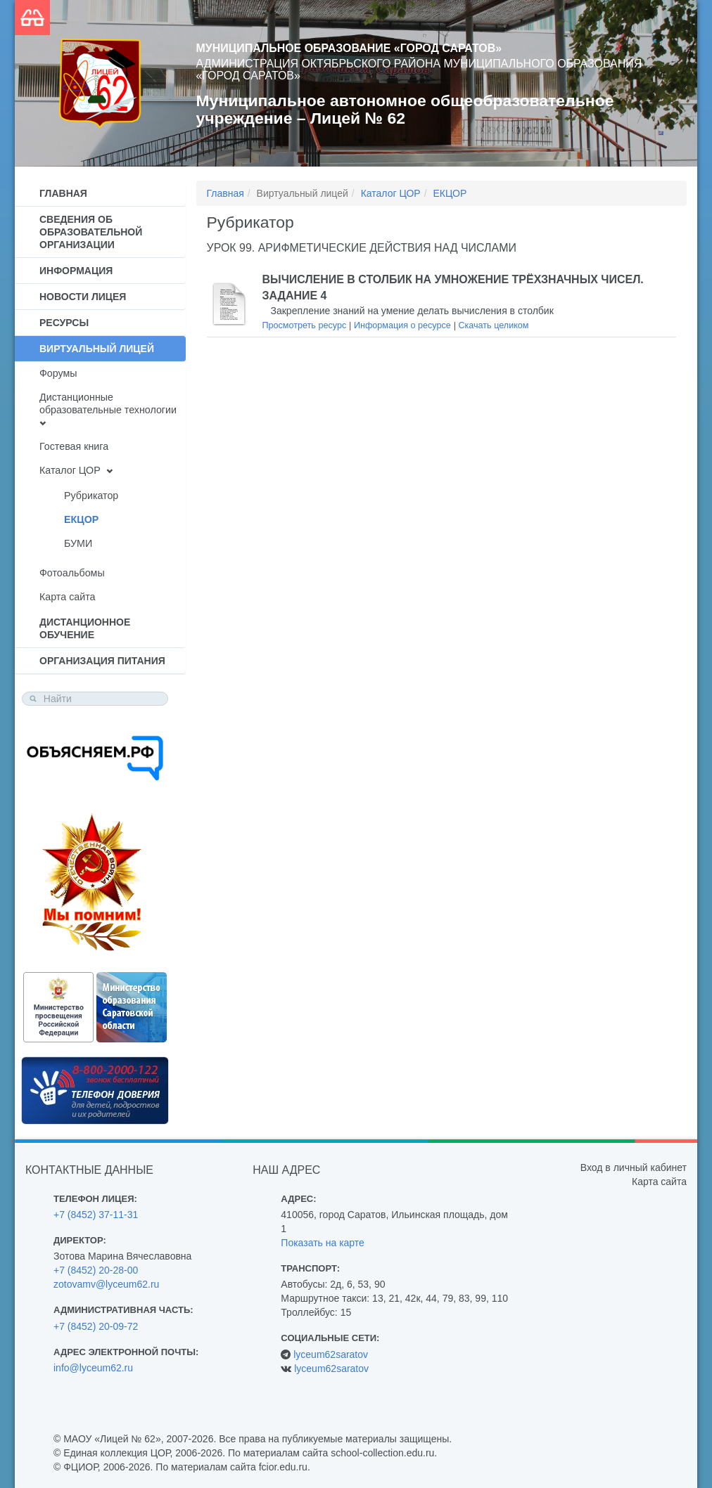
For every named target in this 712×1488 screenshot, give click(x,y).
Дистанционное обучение (84, 628)
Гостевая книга (73, 446)
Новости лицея (82, 296)
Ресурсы (64, 322)
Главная (63, 193)
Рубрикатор (91, 495)
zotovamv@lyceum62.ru (106, 1284)
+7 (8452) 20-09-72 (95, 1326)
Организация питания (102, 660)
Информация (76, 270)
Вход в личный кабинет (633, 1167)
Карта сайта (67, 596)
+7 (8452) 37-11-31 (95, 1214)
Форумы (58, 373)
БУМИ (78, 543)
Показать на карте (322, 1242)
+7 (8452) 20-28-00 (95, 1270)
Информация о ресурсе (402, 325)
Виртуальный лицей (96, 348)
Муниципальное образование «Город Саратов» (349, 48)
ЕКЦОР (81, 519)
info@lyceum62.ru (93, 1367)
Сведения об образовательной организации (90, 232)
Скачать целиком (493, 325)
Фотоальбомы (72, 572)
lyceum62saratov (330, 1354)
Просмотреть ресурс (304, 325)
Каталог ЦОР (70, 470)
